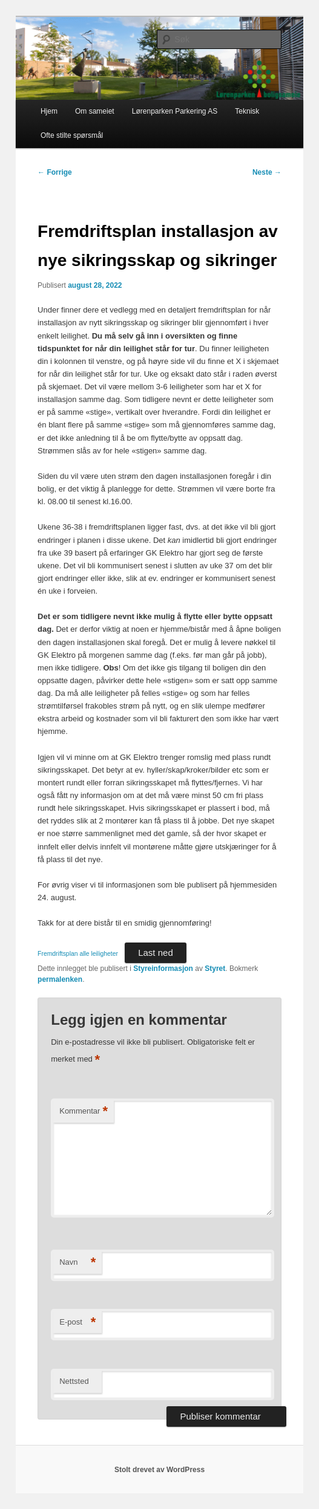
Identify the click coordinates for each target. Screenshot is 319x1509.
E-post (77, 1322)
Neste (266, 172)
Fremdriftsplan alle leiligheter (78, 953)
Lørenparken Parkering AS (174, 111)
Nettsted (73, 1381)
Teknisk (247, 111)
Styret (215, 968)
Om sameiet (94, 111)
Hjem (49, 111)
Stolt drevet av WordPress (159, 1469)
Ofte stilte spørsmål (72, 135)
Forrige (55, 172)
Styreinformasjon (163, 968)
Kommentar (83, 1111)
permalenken (60, 979)
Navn (77, 1262)
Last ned (155, 952)
